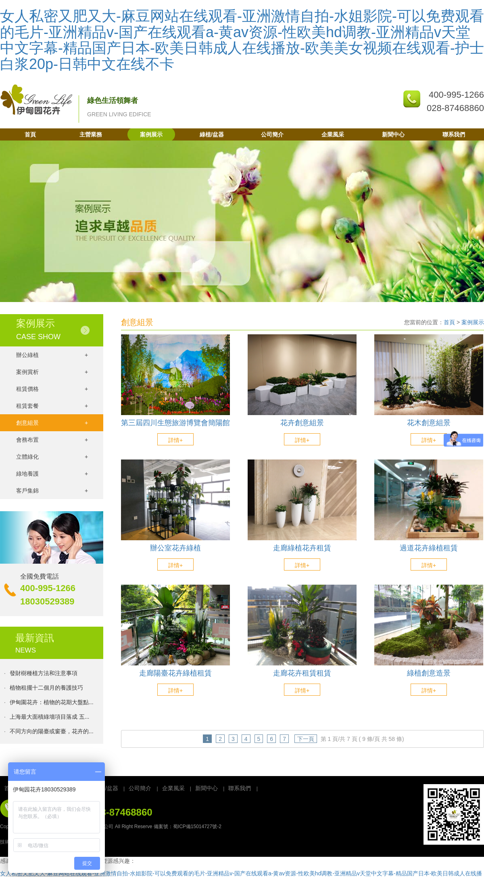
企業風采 (332, 134)
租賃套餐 (52, 406)
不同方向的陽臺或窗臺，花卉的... (52, 732)
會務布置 (52, 439)
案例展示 (151, 134)
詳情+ (175, 440)
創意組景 (52, 423)
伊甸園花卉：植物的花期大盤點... (52, 703)
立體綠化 (52, 456)
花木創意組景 (429, 423)
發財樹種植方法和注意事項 (43, 674)
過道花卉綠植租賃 (429, 548)
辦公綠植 (52, 355)
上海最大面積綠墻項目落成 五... (50, 718)
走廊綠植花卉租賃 (302, 548)
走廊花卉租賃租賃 (302, 673)
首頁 (30, 134)
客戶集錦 (52, 490)
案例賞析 (52, 372)
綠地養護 (52, 473)
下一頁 (305, 739)
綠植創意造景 (429, 673)
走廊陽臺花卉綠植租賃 (175, 673)
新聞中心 (393, 134)
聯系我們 (453, 134)
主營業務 (90, 134)
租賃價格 (52, 389)
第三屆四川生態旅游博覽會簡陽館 (175, 423)
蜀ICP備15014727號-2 (197, 826)
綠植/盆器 (212, 134)
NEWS (25, 650)
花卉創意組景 (302, 423)
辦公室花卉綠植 (175, 548)
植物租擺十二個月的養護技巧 (46, 689)
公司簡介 (272, 134)
